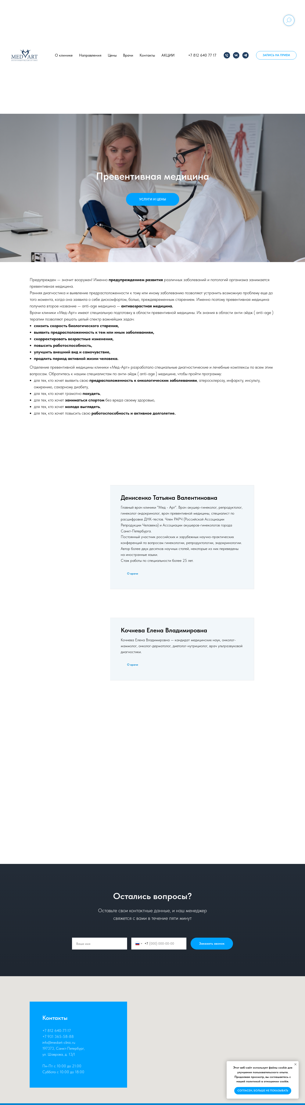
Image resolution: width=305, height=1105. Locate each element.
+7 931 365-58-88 (58, 1036)
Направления (90, 55)
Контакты (147, 55)
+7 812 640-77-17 (56, 1030)
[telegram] (245, 55)
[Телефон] (227, 55)
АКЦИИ (168, 55)
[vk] (236, 55)
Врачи (128, 55)
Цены (112, 55)
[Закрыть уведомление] (295, 1064)
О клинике (64, 55)
